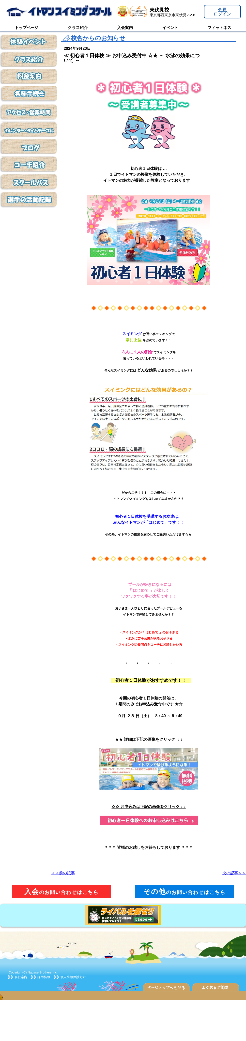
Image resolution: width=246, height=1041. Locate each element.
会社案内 (21, 977)
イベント (170, 28)
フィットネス (219, 28)
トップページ (26, 28)
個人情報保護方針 (73, 977)
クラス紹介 (78, 28)
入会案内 (125, 28)
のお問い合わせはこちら (61, 891)
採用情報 (43, 977)
